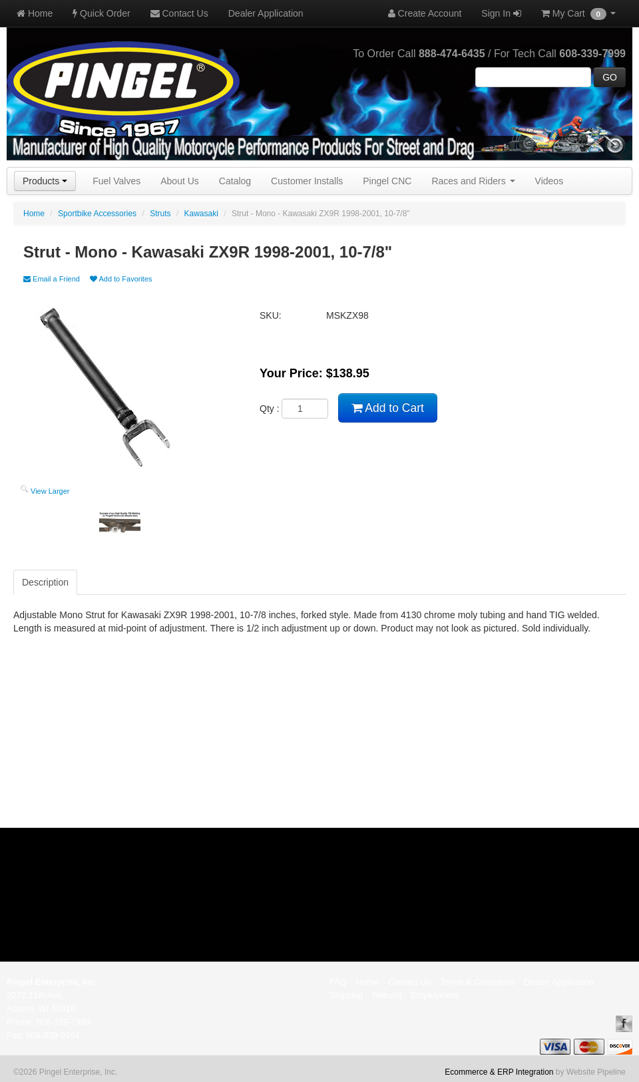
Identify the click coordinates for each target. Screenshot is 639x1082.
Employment (435, 995)
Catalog (235, 181)
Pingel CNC (387, 181)
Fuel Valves (116, 181)
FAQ (338, 982)
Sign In (501, 13)
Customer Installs (307, 181)
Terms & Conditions (477, 982)
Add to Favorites (121, 279)
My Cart (578, 14)
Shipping (346, 995)
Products (45, 181)
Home (35, 13)
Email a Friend (51, 279)
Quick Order (101, 13)
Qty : (294, 409)
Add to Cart (387, 408)
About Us (179, 181)
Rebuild (386, 995)
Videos (549, 181)
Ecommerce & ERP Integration (499, 1072)
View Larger (50, 491)
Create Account (425, 13)
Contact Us (179, 13)
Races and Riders (473, 181)
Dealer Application (266, 13)
